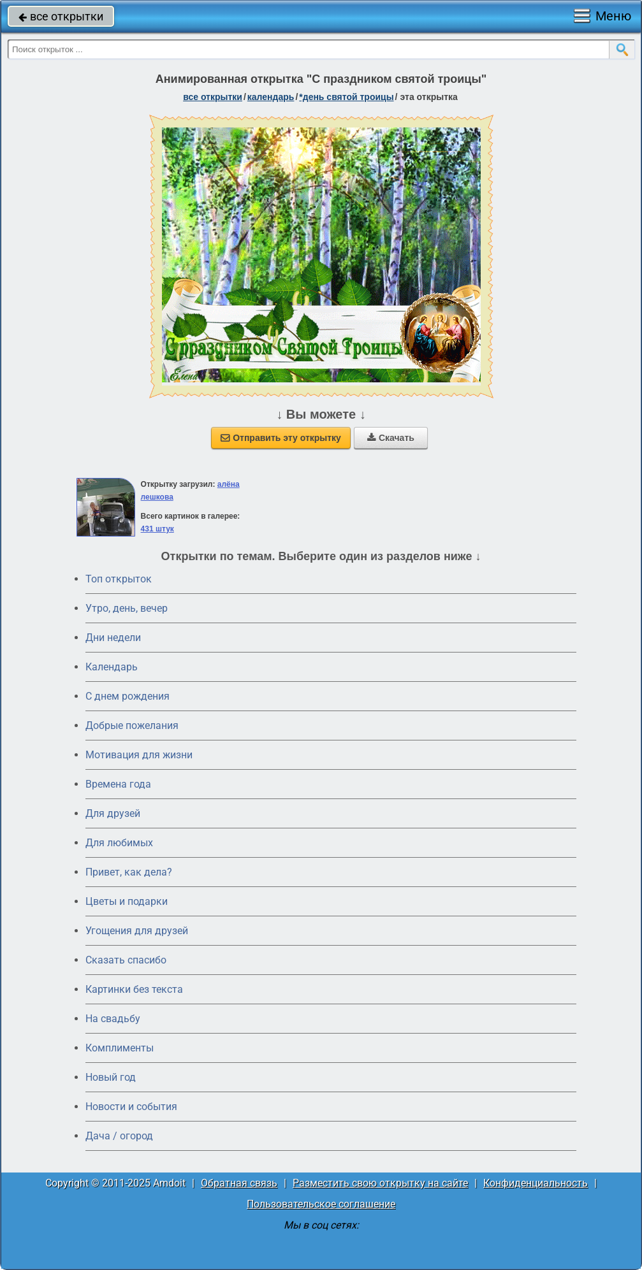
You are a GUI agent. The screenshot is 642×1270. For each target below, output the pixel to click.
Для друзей (112, 813)
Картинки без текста (134, 989)
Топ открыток (118, 579)
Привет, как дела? (128, 872)
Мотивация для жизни (139, 755)
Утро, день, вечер (126, 608)
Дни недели (113, 637)
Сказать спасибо (125, 960)
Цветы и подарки (126, 901)
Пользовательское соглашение (321, 1204)
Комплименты (119, 1048)
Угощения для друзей (136, 931)
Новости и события (131, 1106)
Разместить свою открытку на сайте (380, 1183)
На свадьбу (112, 1019)
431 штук (157, 528)
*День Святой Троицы (346, 97)
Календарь (271, 97)
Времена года (118, 784)
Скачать (390, 438)
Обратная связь (239, 1183)
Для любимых (119, 843)
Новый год (110, 1077)
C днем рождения (127, 696)
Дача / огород (119, 1136)
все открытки (60, 16)
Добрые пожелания (132, 725)
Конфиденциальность (535, 1183)
